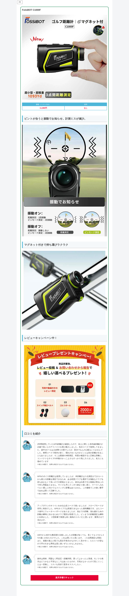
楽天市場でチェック (64, 577)
